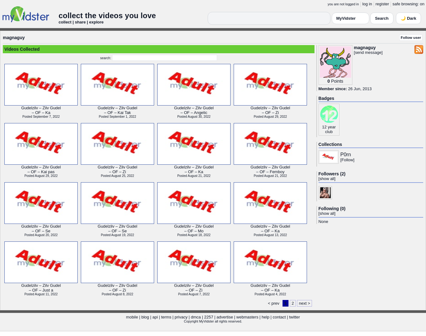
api (155, 317)
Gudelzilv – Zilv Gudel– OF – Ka (41, 110)
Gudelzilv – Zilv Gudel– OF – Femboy (270, 169)
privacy (181, 317)
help (265, 317)
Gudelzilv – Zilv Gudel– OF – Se (41, 228)
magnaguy (14, 37)
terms (166, 317)
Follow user (411, 37)
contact (279, 317)
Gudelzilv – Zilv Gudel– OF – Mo (194, 228)
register (382, 4)
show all (327, 178)
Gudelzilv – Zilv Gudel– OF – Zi (270, 110)
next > (304, 303)
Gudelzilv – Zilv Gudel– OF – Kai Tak (117, 110)
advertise (224, 317)
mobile (132, 317)
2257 (208, 317)
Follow (347, 160)
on (422, 4)
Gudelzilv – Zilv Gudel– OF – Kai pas (41, 169)
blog (145, 317)
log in (367, 4)
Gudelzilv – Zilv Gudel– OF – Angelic (194, 110)
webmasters (247, 317)
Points (337, 81)
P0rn (345, 154)
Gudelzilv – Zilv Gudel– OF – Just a (41, 287)
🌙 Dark (408, 18)
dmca (196, 317)
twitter (294, 317)
